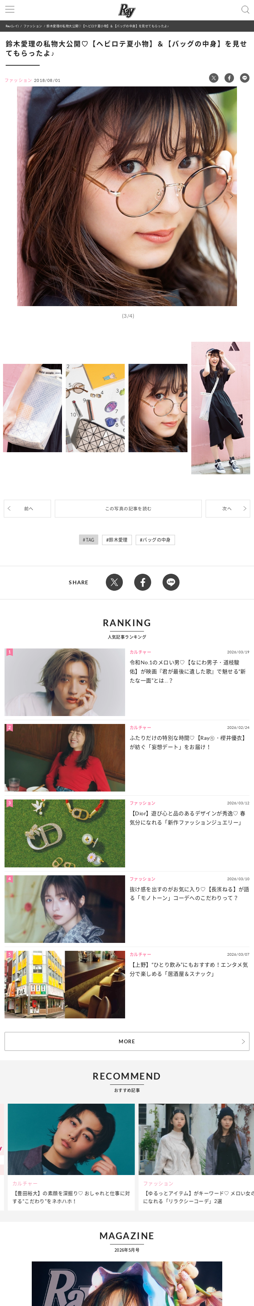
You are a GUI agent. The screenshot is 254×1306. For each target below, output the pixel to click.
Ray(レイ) (12, 26)
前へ (29, 508)
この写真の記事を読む (128, 508)
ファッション (32, 26)
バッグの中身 (156, 540)
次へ (227, 508)
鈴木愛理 (118, 540)
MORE (127, 1041)
